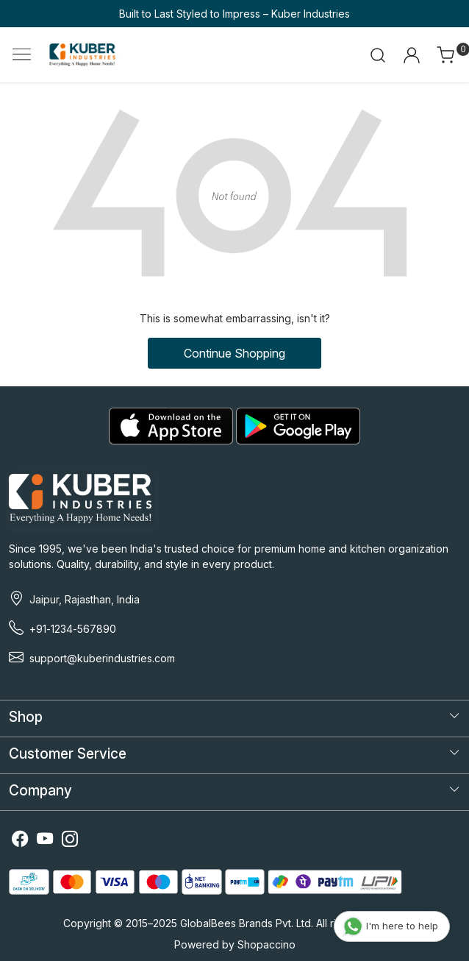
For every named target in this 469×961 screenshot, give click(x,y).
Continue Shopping (234, 353)
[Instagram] (70, 841)
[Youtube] (45, 841)
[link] (378, 55)
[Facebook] (20, 841)
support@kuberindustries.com (102, 658)
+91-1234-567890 (72, 629)
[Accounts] (411, 55)
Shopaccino (266, 944)
